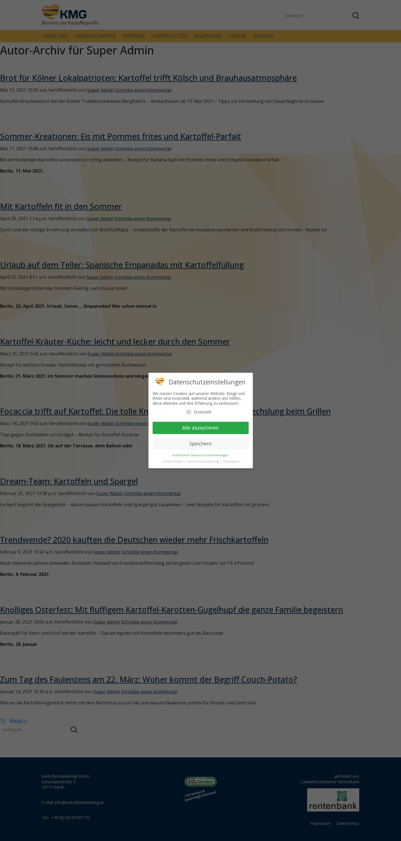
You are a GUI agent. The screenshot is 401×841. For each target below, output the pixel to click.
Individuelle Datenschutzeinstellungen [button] (200, 455)
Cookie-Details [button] (173, 461)
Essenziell (198, 412)
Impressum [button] (231, 461)
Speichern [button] (200, 443)
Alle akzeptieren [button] (200, 427)
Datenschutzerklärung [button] (203, 461)
